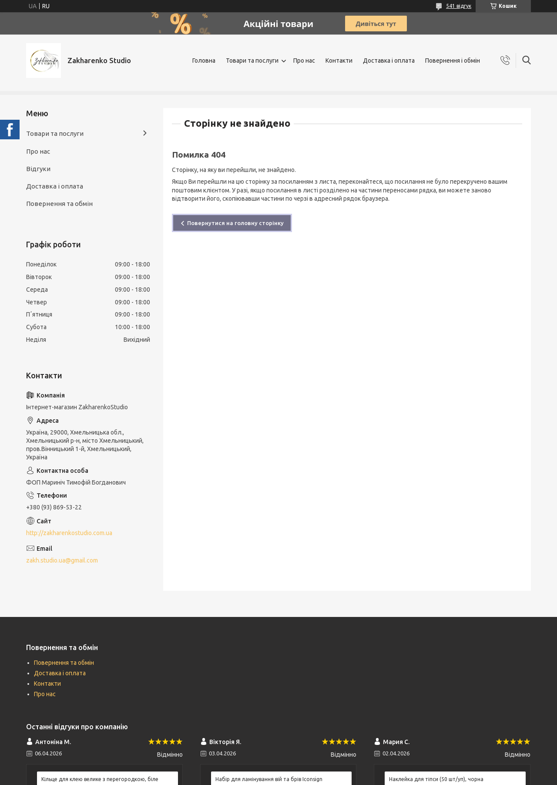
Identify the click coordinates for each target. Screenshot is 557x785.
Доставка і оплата (389, 60)
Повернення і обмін (452, 60)
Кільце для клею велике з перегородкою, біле (99, 779)
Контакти (338, 60)
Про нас (304, 60)
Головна (203, 60)
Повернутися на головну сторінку (235, 223)
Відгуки (38, 168)
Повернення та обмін (59, 203)
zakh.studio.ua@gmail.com (62, 560)
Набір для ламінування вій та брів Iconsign (268, 779)
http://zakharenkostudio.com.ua (69, 532)
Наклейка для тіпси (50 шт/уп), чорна (436, 779)
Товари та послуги (252, 60)
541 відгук (458, 6)
